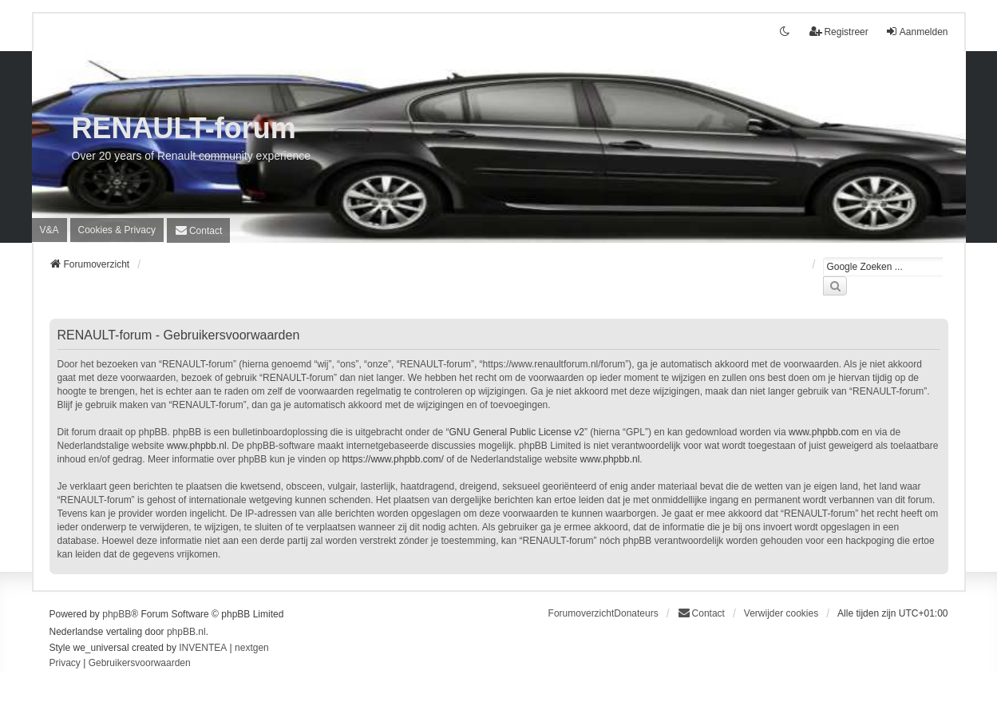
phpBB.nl (186, 631)
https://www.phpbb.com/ (392, 459)
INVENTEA (203, 647)
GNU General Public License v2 (516, 432)
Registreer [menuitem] (838, 32)
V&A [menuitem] (49, 230)
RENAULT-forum (184, 128)
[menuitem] (117, 230)
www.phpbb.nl (197, 445)
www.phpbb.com (824, 432)
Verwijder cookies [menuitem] (781, 613)
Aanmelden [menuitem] (916, 32)
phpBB (116, 614)
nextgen (252, 647)
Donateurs (636, 613)
